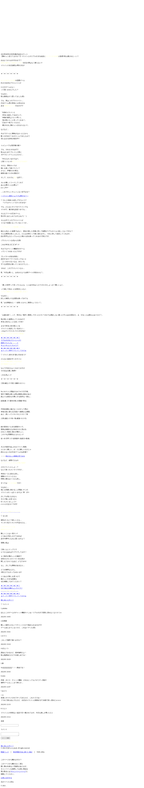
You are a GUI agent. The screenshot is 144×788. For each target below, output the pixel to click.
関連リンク (5, 752)
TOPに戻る (40, 752)
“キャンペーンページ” (18, 772)
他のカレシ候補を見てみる (15, 456)
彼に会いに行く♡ (7, 600)
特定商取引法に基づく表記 (22, 752)
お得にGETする (6, 778)
